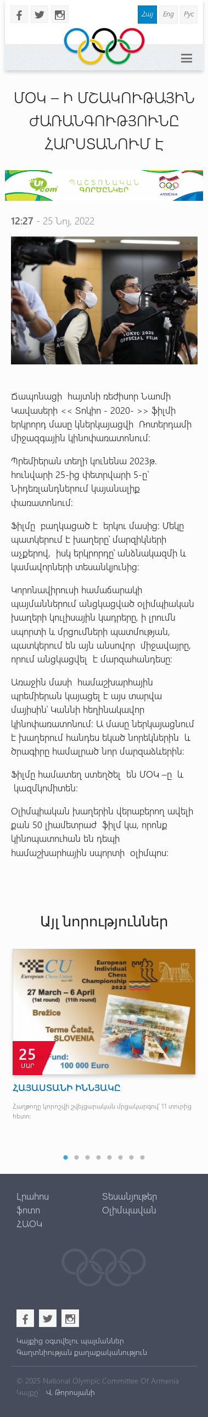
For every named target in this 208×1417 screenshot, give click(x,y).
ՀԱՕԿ (29, 1223)
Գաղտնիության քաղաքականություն (81, 1352)
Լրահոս (32, 1196)
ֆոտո (28, 1210)
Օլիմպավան (129, 1210)
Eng (168, 13)
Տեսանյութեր (129, 1196)
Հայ (147, 13)
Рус (189, 13)
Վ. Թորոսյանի (69, 1392)
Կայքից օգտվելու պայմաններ (70, 1340)
